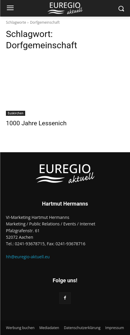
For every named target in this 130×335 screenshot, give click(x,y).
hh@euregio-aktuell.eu (28, 256)
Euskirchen (15, 113)
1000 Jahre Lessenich (36, 123)
